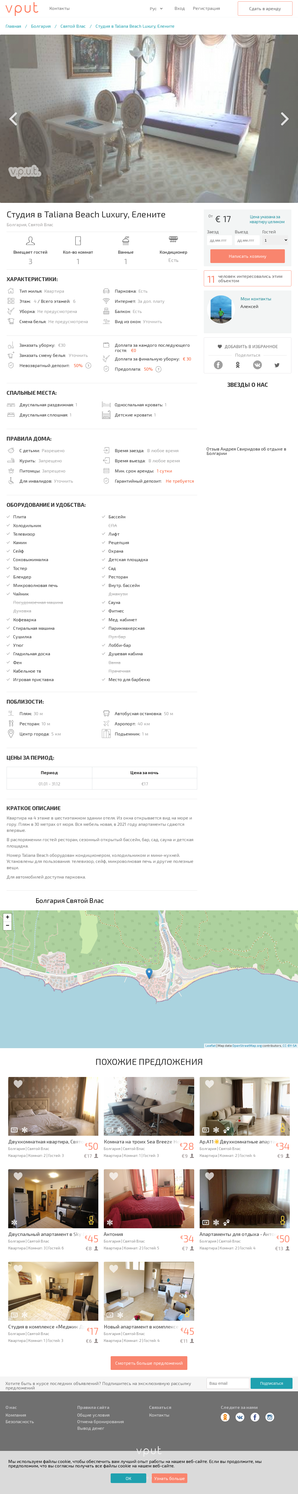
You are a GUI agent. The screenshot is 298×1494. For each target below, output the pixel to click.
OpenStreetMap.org (247, 1045)
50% (78, 365)
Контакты (59, 8)
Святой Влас (73, 26)
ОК (128, 1478)
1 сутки (164, 470)
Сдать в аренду (265, 8)
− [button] (7, 926)
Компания (15, 1415)
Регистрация (206, 8)
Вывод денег (90, 1428)
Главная (13, 26)
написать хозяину (248, 256)
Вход (179, 8)
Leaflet (210, 1045)
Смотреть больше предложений (149, 1363)
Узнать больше (169, 1478)
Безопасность (19, 1421)
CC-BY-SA (290, 1045)
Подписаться (271, 1383)
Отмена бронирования (100, 1421)
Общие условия (93, 1415)
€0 (133, 350)
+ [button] (7, 918)
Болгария (41, 26)
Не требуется (180, 480)
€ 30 (187, 358)
